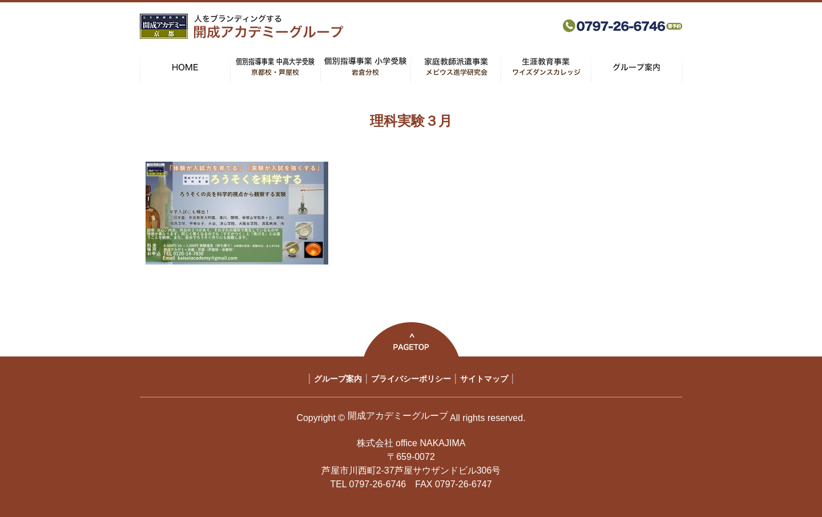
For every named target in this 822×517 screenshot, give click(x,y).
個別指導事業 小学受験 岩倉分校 (365, 66)
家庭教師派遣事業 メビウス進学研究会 (456, 66)
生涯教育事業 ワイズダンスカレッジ (546, 66)
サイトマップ (484, 378)
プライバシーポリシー (411, 378)
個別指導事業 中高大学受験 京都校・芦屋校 (275, 66)
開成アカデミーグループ (398, 415)
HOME (185, 66)
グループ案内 (636, 66)
